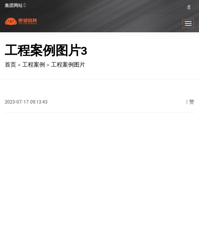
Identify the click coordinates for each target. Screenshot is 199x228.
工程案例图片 (68, 64)
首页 (10, 64)
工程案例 (33, 64)
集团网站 (16, 6)
